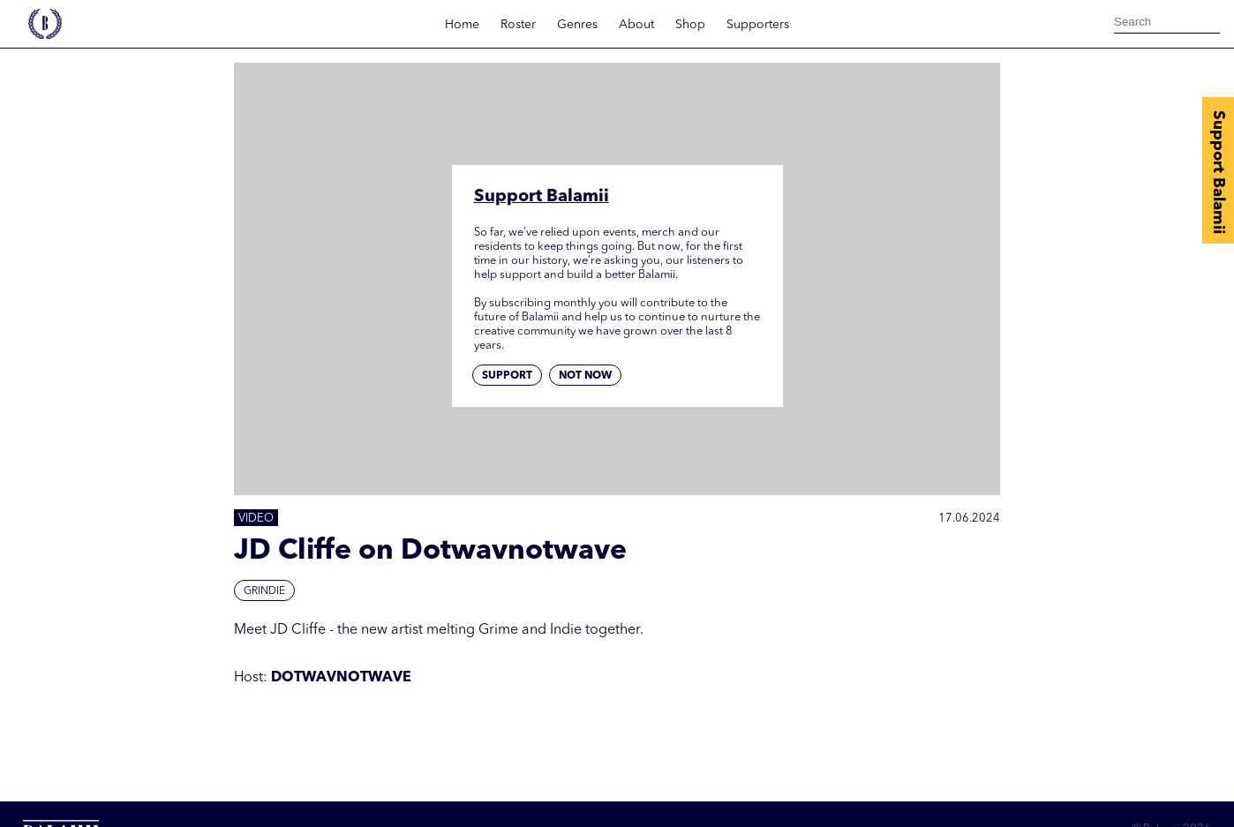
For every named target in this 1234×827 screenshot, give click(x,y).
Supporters (757, 25)
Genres (577, 25)
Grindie (264, 591)
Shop (690, 25)
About (636, 25)
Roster (518, 25)
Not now (585, 376)
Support (507, 376)
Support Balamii (1218, 172)
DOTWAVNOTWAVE (341, 678)
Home (462, 25)
